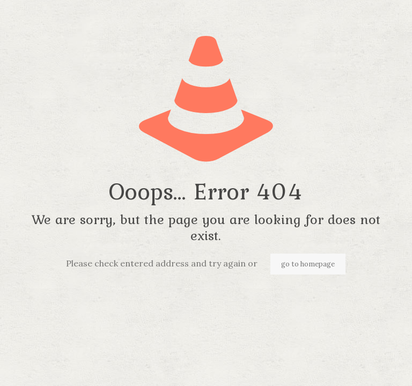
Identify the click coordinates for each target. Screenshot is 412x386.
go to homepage (308, 264)
